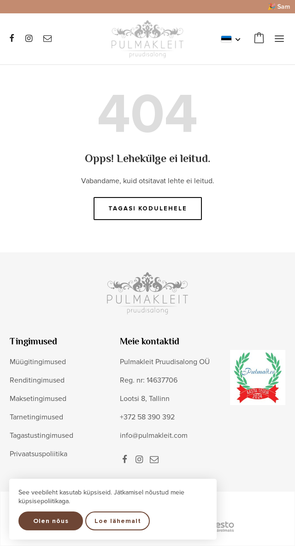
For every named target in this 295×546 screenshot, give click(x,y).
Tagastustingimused (41, 435)
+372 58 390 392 (147, 417)
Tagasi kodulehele (147, 208)
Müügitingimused (38, 361)
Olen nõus (51, 521)
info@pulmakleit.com (154, 435)
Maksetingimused (38, 398)
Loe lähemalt (117, 521)
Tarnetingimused (36, 417)
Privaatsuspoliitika (38, 454)
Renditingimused (37, 380)
